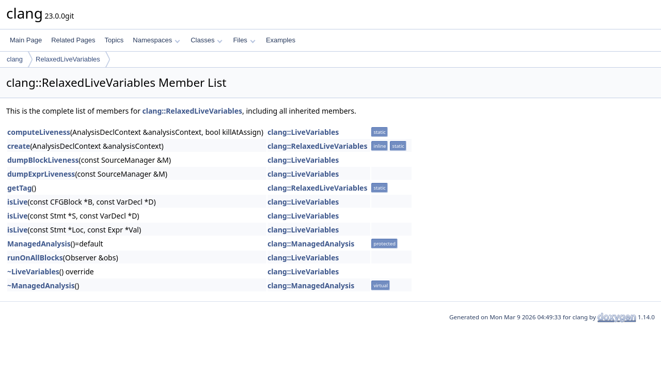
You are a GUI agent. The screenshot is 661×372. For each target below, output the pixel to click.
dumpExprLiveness (41, 174)
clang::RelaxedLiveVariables (193, 111)
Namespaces (156, 40)
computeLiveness (38, 132)
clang (15, 59)
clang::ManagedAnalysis (310, 244)
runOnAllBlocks (35, 257)
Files (244, 40)
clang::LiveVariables (303, 132)
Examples (280, 40)
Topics (113, 40)
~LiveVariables (33, 271)
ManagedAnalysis (39, 244)
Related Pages (73, 40)
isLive (17, 202)
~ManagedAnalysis (41, 285)
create (18, 146)
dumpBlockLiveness (42, 160)
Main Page (26, 40)
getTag (19, 188)
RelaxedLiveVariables (68, 59)
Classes (207, 40)
